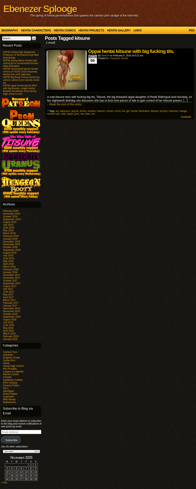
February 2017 (11, 303)
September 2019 (12, 219)
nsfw (63, 113)
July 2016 (8, 322)
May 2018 (8, 261)
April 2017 (8, 297)
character (8, 354)
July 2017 (8, 289)
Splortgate (8, 391)
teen (87, 113)
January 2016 (10, 339)
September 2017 (12, 283)
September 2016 (12, 316)
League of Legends (13, 371)
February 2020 (11, 211)
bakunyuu (65, 111)
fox (123, 111)
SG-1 (6, 388)
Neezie (105, 55)
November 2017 (11, 277)
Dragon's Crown (11, 357)
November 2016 (11, 311)
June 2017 (8, 291)
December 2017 (11, 275)
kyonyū (163, 111)
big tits (75, 111)
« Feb (4, 482)
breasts (92, 111)
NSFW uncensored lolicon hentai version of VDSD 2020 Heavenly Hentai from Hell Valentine (20, 71)
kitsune (155, 111)
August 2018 (9, 252)
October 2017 (10, 280)
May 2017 (8, 294)
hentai (6, 363)
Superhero (8, 396)
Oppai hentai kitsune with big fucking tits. (131, 51)
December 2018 (11, 241)
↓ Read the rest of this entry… (65, 104)
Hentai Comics (65, 30)
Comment (186, 117)
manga (183, 111)
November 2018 (11, 244)
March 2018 (9, 266)
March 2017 (9, 300)
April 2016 (8, 330)
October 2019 (10, 216)
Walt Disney (9, 399)
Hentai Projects (91, 30)
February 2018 (11, 269)
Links (137, 30)
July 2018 (8, 255)
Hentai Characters (36, 30)
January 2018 (10, 272)
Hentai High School (13, 366)
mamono (173, 111)
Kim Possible (10, 368)
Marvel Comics (11, 374)
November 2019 (11, 213)
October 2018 (10, 247)
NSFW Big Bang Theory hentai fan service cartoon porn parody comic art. (21, 80)
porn (76, 113)
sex (82, 113)
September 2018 (12, 250)
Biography (10, 30)
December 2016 (11, 308)
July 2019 (8, 225)
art (57, 111)
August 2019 (9, 222)
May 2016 (8, 328)
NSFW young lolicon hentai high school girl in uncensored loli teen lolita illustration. (20, 63)
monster (7, 377)
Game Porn (9, 360)
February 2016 (11, 336)
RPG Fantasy (10, 382)
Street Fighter (10, 393)
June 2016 (8, 325)
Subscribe (11, 440)
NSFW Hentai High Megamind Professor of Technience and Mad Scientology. (21, 55)
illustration (144, 111)
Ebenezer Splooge (40, 9)
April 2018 (8, 264)
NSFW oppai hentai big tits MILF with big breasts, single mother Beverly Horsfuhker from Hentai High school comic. (20, 89)
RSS (192, 30)
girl (128, 111)
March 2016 (9, 333)
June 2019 (8, 227)
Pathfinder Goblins (13, 380)
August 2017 (9, 286)
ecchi (118, 111)
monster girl (53, 113)
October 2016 (10, 314)
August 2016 (9, 319)
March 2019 (9, 233)
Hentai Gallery (119, 30)
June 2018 (8, 258)
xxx (93, 113)
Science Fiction (11, 385)
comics (110, 111)
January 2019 (10, 238)
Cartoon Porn (10, 352)
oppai (70, 113)
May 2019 (8, 230)
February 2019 (11, 236)
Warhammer (9, 402)
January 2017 (10, 305)
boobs (83, 111)
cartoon (101, 111)
